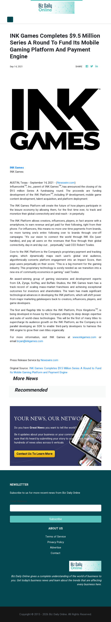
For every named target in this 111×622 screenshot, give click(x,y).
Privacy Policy (55, 542)
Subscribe (55, 519)
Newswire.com (66, 183)
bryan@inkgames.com (30, 341)
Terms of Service (55, 537)
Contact (55, 553)
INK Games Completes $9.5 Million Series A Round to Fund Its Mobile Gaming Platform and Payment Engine (55, 370)
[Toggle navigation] (10, 19)
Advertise (55, 547)
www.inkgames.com (84, 337)
